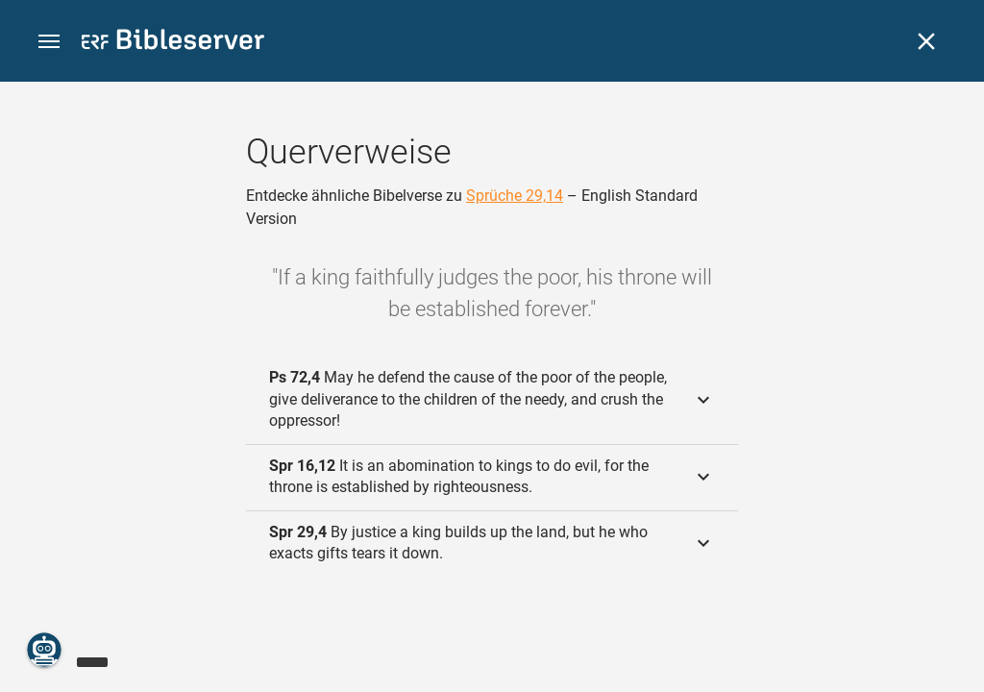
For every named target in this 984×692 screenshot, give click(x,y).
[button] (49, 42)
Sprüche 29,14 (514, 195)
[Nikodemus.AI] (44, 649)
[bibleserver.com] (173, 42)
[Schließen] (926, 41)
